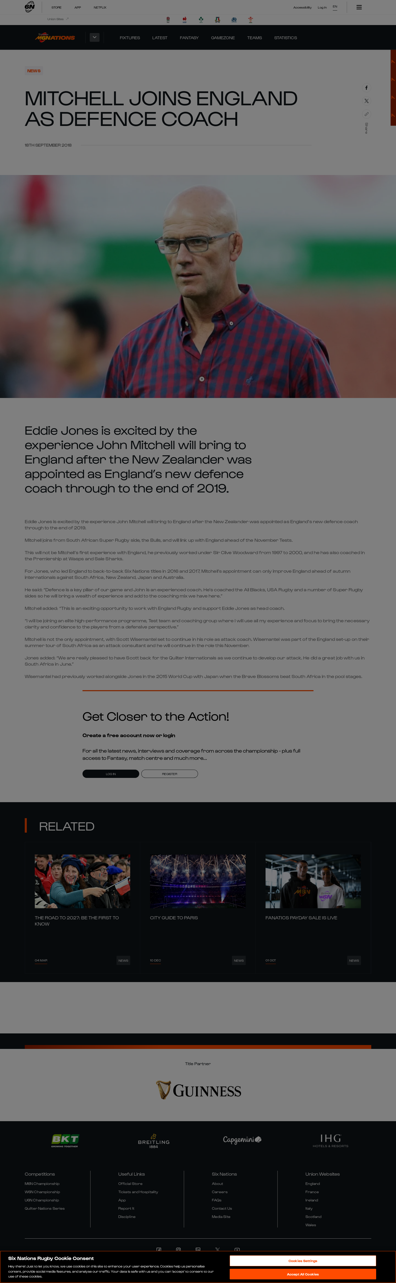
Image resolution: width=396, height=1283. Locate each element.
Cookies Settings (302, 1261)
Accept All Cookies (303, 1274)
